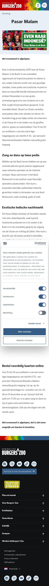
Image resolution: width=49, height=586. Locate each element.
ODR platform (9, 562)
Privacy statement (11, 558)
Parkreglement (9, 551)
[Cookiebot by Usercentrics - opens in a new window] (35, 243)
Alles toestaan (24, 332)
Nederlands (12, 568)
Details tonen (34, 323)
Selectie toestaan (24, 340)
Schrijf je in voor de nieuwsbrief (19, 471)
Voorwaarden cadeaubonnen (15, 554)
